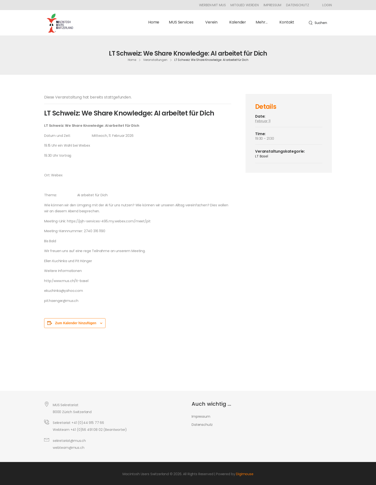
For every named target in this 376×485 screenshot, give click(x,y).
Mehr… (263, 22)
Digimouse (244, 474)
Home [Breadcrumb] (132, 60)
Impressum (272, 5)
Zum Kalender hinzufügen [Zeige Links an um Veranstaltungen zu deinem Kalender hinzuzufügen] (75, 323)
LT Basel (261, 156)
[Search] (318, 23)
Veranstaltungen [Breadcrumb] (155, 60)
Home (153, 22)
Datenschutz (297, 5)
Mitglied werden (244, 5)
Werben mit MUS (212, 5)
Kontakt (286, 22)
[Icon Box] (325, 5)
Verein (212, 22)
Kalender (237, 22)
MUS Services (182, 22)
